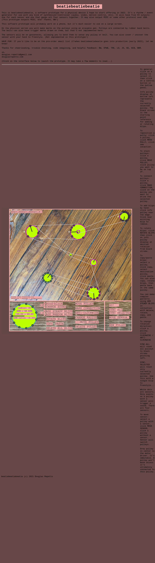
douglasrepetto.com (12, 64)
